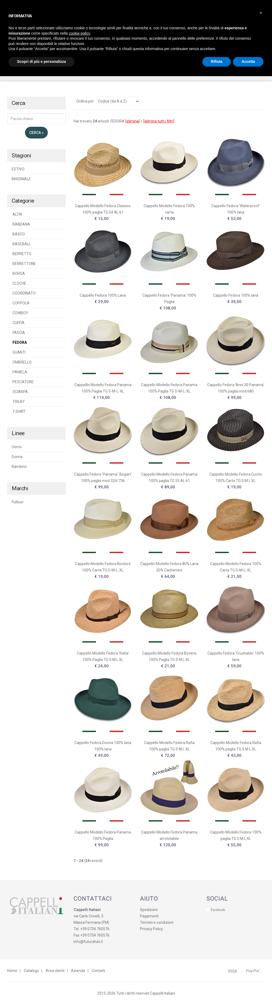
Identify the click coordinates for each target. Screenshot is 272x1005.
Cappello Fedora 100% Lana (103, 296)
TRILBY (18, 402)
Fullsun (17, 502)
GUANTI (19, 353)
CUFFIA (18, 323)
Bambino (19, 467)
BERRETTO (21, 254)
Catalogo (31, 971)
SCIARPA (20, 392)
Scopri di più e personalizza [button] (41, 61)
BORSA (18, 274)
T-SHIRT (19, 412)
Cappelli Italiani (162, 994)
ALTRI (17, 215)
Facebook (218, 910)
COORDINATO (24, 294)
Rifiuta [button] (217, 61)
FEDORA (19, 343)
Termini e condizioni (156, 923)
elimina (132, 122)
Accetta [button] (248, 61)
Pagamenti (149, 916)
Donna (17, 457)
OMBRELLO (22, 363)
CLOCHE (19, 284)
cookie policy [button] (79, 33)
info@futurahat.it (88, 942)
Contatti (97, 971)
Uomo (17, 447)
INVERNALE (21, 179)
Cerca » (36, 133)
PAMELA (19, 372)
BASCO (18, 234)
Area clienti (54, 971)
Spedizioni (149, 910)
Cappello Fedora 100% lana (235, 296)
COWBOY (20, 313)
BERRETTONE (24, 264)
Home (12, 971)
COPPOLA (20, 303)
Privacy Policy (151, 929)
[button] (261, 13)
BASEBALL (21, 244)
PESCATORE (23, 382)
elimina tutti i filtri (158, 122)
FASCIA (18, 333)
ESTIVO (18, 170)
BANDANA (21, 225)
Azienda (77, 971)
